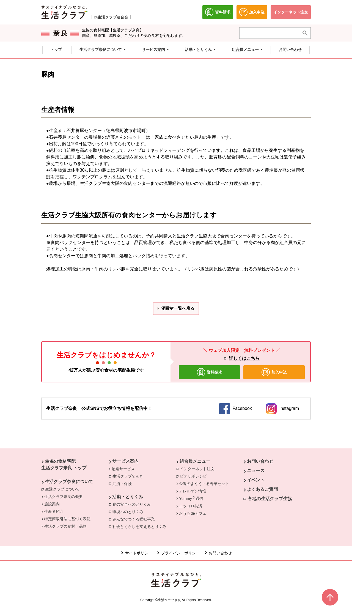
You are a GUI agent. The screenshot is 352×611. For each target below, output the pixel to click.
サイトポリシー (138, 553)
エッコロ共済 (190, 506)
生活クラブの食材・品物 (65, 526)
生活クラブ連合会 (112, 17)
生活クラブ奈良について (69, 481)
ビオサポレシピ (195, 475)
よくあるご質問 (262, 489)
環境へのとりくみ (129, 511)
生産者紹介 (54, 511)
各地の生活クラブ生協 (270, 498)
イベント (256, 480)
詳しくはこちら (244, 358)
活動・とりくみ (127, 496)
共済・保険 (123, 483)
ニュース (256, 470)
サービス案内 (125, 461)
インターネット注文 (198, 468)
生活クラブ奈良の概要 (63, 496)
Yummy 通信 (191, 498)
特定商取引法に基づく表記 (67, 519)
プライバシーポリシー (180, 553)
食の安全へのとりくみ (133, 504)
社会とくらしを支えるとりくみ (140, 526)
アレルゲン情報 (192, 491)
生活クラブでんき (129, 475)
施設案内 (52, 504)
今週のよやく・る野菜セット (204, 483)
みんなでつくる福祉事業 (135, 518)
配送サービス (123, 469)
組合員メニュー (195, 461)
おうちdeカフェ (193, 513)
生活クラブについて (63, 488)
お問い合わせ (260, 461)
